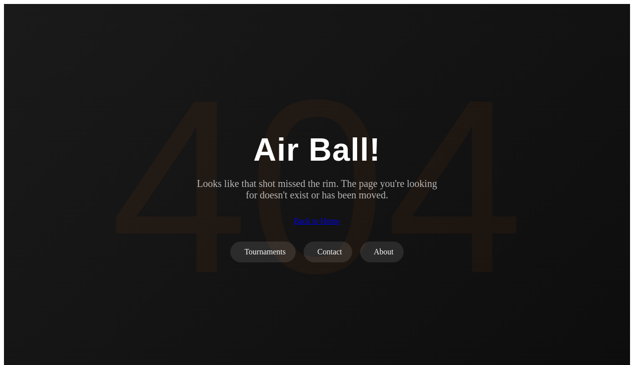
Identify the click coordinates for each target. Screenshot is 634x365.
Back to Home (317, 221)
